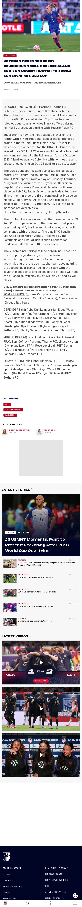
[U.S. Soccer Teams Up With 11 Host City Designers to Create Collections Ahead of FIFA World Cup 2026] (10, 564)
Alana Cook (11, 115)
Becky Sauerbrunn (29, 111)
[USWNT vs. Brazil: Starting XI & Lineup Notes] (10, 607)
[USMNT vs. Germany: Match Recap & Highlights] (10, 593)
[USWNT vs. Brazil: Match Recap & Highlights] (10, 578)
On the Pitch (10, 55)
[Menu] (75, 902)
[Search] (28, 903)
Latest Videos (16, 636)
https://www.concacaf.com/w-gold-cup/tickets (36, 212)
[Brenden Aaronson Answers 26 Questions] (10, 622)
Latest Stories (17, 490)
